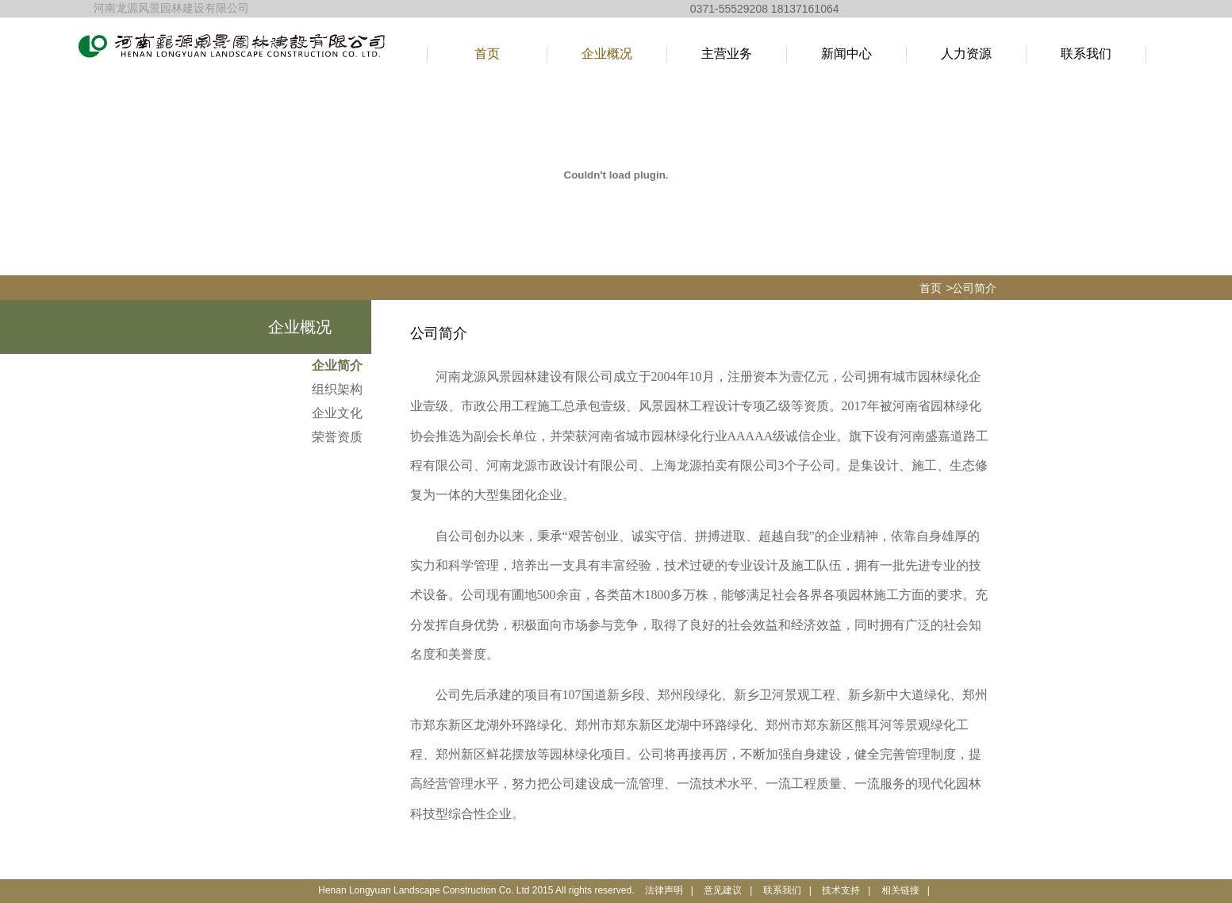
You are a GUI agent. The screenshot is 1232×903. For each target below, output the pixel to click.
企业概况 (606, 53)
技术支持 (841, 890)
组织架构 (337, 389)
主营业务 (726, 53)
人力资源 (966, 53)
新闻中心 (846, 53)
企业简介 (337, 365)
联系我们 (1086, 53)
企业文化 (337, 413)
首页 (487, 53)
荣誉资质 (337, 437)
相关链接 (900, 890)
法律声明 (664, 890)
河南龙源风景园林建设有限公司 (171, 8)
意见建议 (723, 890)
